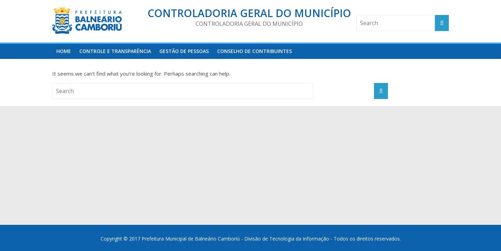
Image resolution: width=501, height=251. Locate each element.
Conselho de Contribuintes (254, 51)
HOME (63, 51)
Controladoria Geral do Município (249, 13)
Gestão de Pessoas (184, 51)
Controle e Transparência (115, 51)
